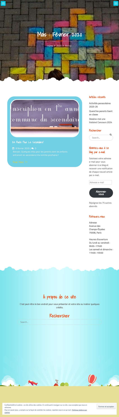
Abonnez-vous (101, 193)
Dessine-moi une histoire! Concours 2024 (100, 120)
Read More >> (20, 162)
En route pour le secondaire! (28, 142)
